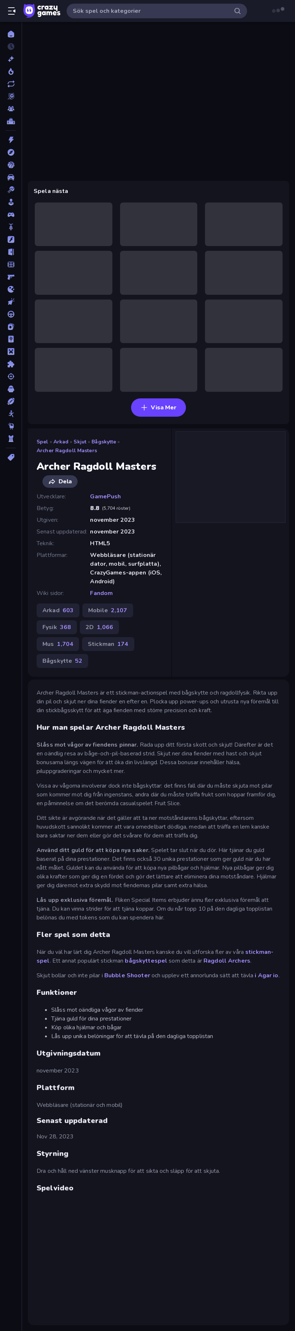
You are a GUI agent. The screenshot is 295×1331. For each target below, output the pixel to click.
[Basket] (11, 165)
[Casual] (11, 202)
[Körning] (11, 314)
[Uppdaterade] (11, 84)
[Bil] (11, 177)
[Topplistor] (11, 121)
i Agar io (266, 975)
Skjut (80, 441)
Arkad (61, 441)
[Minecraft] (11, 351)
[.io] (11, 289)
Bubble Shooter (127, 975)
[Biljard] (11, 189)
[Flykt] (11, 252)
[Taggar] (11, 457)
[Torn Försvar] (11, 438)
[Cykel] (11, 227)
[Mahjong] (11, 339)
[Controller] (11, 214)
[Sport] (11, 401)
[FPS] (11, 277)
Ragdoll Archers (226, 961)
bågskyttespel (147, 961)
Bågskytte (104, 441)
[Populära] (11, 71)
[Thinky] (11, 426)
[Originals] (11, 96)
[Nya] (11, 59)
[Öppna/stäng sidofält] (11, 11)
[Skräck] (11, 389)
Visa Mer (158, 408)
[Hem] (11, 34)
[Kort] (11, 326)
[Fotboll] (11, 264)
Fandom (101, 593)
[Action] (11, 140)
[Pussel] (11, 364)
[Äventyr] (11, 152)
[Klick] (11, 301)
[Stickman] (11, 414)
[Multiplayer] (11, 109)
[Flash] (11, 239)
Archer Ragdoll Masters (67, 450)
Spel (42, 441)
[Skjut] (11, 376)
